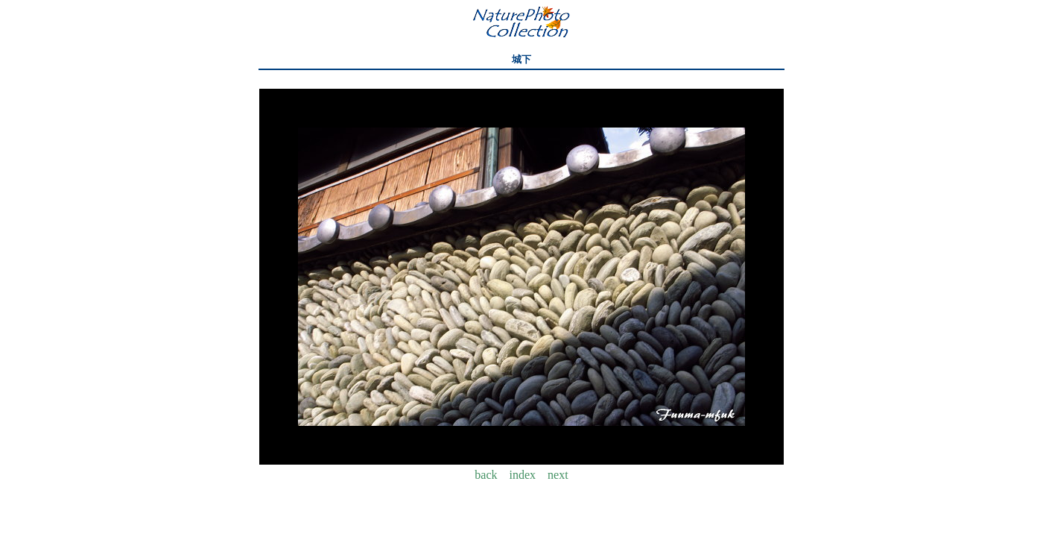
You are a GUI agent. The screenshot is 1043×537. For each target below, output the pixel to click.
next (558, 474)
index (523, 474)
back (486, 474)
